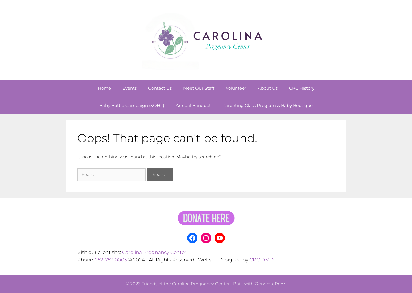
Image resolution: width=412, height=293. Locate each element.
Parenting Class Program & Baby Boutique (267, 105)
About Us (268, 88)
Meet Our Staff (198, 88)
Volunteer (236, 88)
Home (104, 88)
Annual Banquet (193, 105)
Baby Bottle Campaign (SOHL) (131, 105)
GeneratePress (270, 283)
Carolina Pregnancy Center (154, 252)
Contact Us (160, 88)
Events (129, 88)
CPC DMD (261, 260)
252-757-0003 (111, 260)
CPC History (301, 88)
